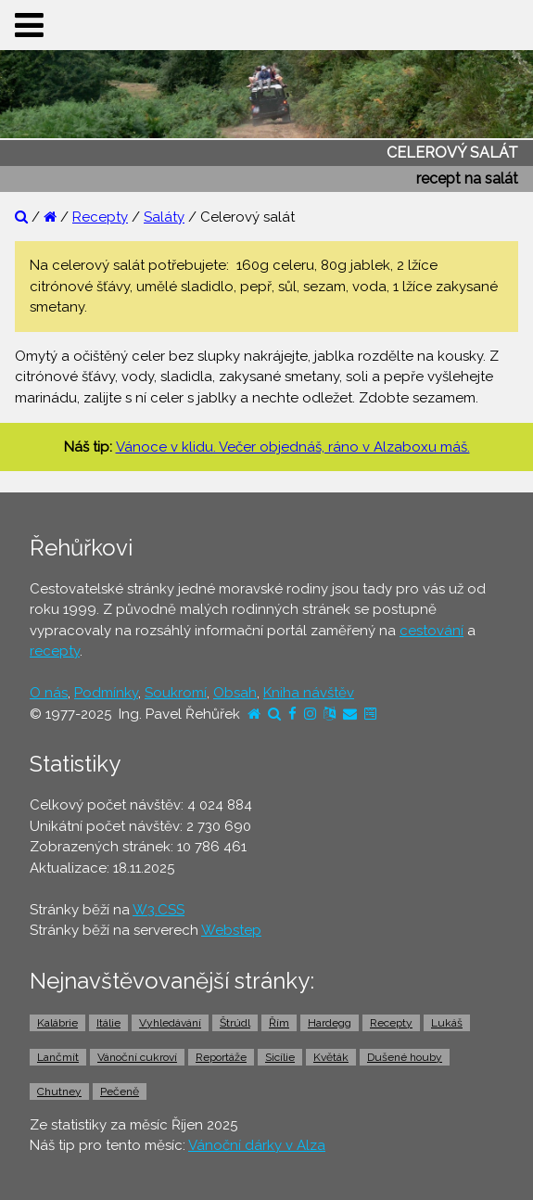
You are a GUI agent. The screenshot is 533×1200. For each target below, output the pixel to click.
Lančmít (58, 1057)
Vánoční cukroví (137, 1057)
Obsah (235, 692)
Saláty (164, 217)
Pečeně (119, 1091)
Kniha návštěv (308, 692)
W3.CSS (158, 909)
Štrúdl (235, 1022)
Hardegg (329, 1022)
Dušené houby (404, 1057)
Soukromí (176, 692)
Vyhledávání (170, 1022)
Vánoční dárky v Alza (256, 1145)
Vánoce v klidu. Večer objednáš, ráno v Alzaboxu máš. (293, 447)
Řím (279, 1022)
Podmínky (106, 692)
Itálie (108, 1022)
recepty (55, 651)
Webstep (231, 930)
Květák (331, 1057)
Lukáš (447, 1022)
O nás (49, 692)
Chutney (59, 1091)
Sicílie (280, 1057)
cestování (431, 630)
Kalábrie (57, 1022)
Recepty (100, 217)
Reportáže (221, 1057)
